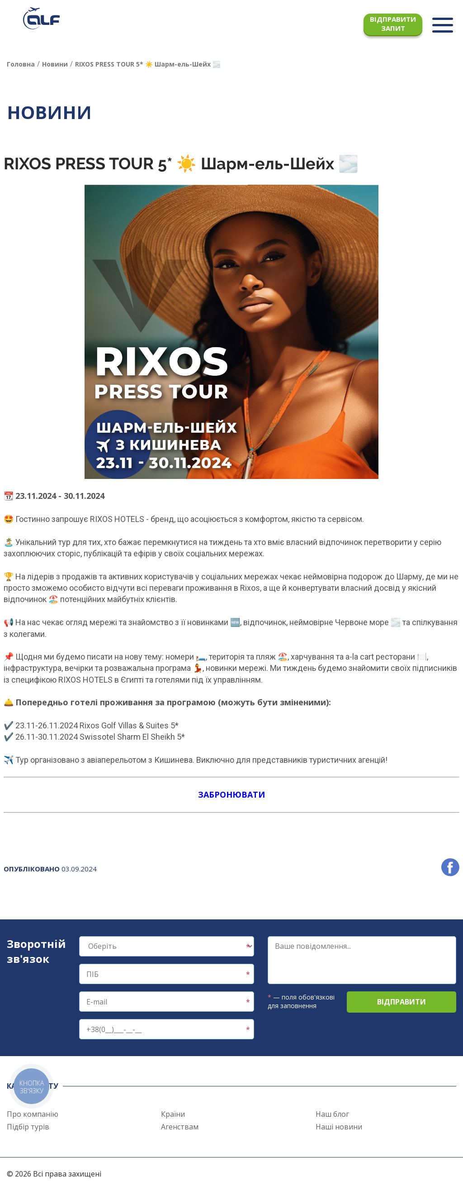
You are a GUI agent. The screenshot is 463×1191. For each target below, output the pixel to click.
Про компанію (32, 1114)
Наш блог (332, 1114)
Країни (173, 1114)
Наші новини (339, 1127)
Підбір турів (28, 1127)
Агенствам (179, 1127)
